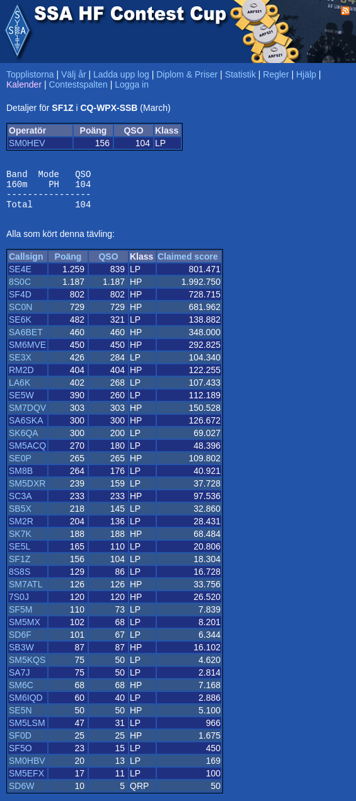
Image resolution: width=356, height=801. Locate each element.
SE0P (20, 466)
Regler (276, 74)
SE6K (20, 327)
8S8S (19, 579)
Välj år (73, 74)
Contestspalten (78, 84)
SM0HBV (27, 768)
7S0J (19, 604)
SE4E (20, 277)
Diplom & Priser (186, 74)
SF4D (20, 302)
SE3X (20, 365)
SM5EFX (26, 781)
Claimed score (188, 264)
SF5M (20, 617)
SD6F (20, 642)
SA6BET (26, 340)
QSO (108, 264)
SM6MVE (27, 352)
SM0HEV (27, 143)
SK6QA (23, 440)
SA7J (19, 680)
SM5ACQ (27, 453)
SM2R (21, 529)
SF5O (20, 756)
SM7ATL (25, 592)
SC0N (20, 314)
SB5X (20, 516)
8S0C (20, 289)
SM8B (21, 478)
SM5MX (24, 630)
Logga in (132, 84)
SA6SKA (26, 428)
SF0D (20, 743)
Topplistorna (30, 74)
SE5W (21, 403)
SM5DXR (27, 491)
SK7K (20, 541)
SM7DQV (27, 415)
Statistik (240, 74)
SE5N (20, 718)
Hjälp (306, 74)
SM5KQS (27, 667)
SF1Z (19, 567)
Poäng (68, 264)
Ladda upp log (121, 74)
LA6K (19, 390)
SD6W (21, 793)
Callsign (26, 264)
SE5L (19, 554)
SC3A (20, 503)
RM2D (21, 377)
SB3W (21, 655)
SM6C (21, 693)
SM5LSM (27, 730)
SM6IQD (26, 705)
